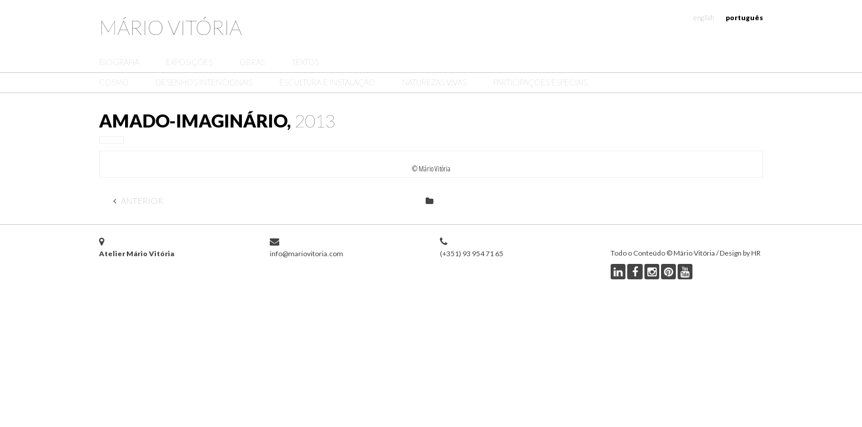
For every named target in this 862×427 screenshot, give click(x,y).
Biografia (119, 62)
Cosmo (114, 82)
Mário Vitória (170, 27)
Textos (305, 62)
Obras (252, 62)
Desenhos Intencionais (204, 82)
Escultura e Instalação (327, 82)
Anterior (138, 201)
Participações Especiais (540, 82)
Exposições (189, 62)
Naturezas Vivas (434, 82)
